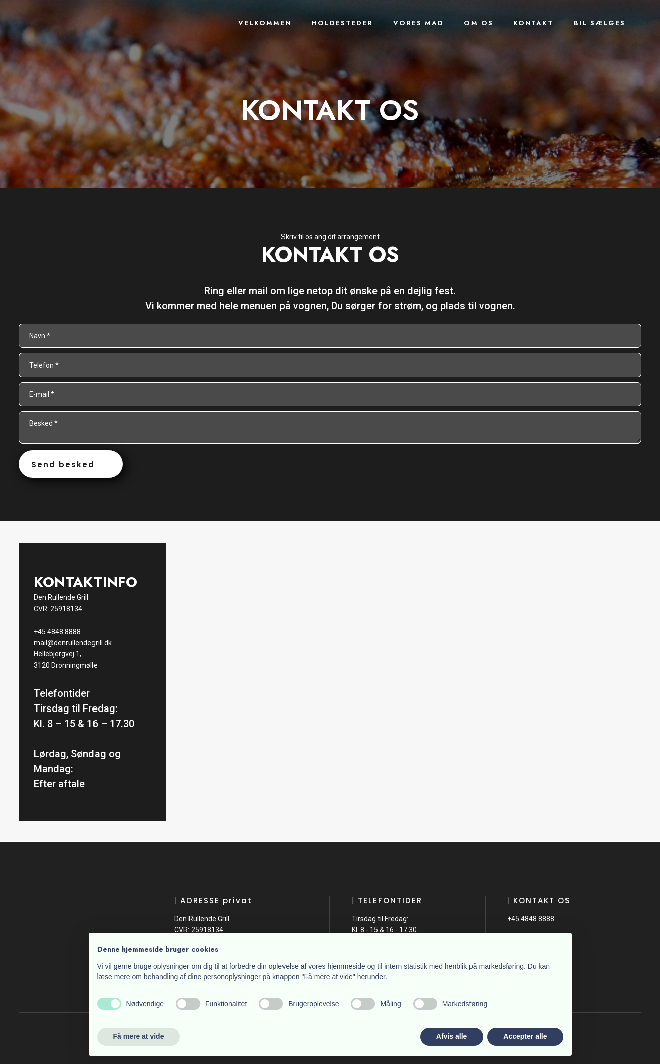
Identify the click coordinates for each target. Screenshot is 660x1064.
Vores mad (418, 23)
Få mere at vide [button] (138, 1036)
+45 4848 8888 (57, 632)
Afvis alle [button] (451, 1036)
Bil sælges (599, 23)
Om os (478, 23)
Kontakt (533, 23)
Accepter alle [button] (525, 1036)
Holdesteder (342, 23)
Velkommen (265, 23)
